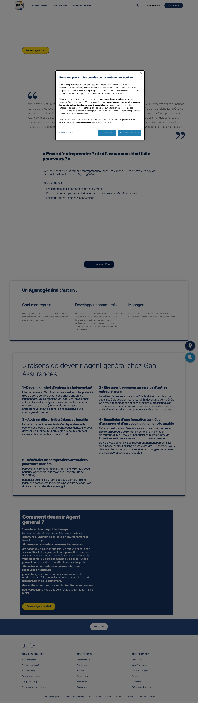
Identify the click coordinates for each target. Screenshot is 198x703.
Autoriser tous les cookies (129, 133)
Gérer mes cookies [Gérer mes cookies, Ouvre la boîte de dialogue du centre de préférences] (66, 133)
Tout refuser (107, 133)
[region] (100, 105)
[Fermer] (141, 73)
